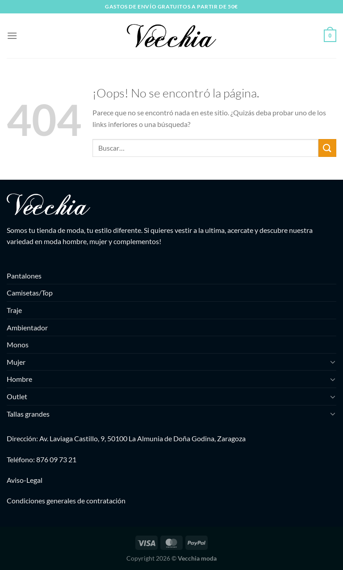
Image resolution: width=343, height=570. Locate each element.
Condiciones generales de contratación (66, 500)
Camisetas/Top (30, 292)
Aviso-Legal (24, 480)
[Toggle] (332, 361)
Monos (18, 344)
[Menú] (12, 35)
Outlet (17, 396)
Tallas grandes (28, 414)
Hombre (19, 379)
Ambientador (27, 327)
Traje (14, 310)
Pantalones (24, 275)
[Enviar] (327, 147)
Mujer (16, 362)
